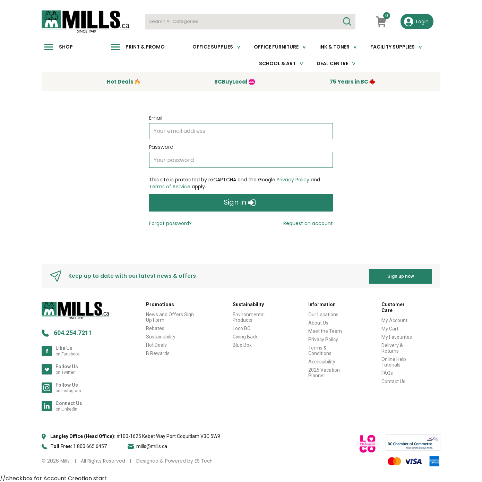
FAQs (387, 373)
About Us (318, 322)
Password (161, 147)
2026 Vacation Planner (324, 372)
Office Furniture (276, 46)
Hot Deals (156, 344)
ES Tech (204, 460)
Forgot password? (170, 223)
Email (155, 117)
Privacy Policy (293, 179)
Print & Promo (145, 46)
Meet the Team (325, 331)
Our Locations (323, 314)
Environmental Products (249, 316)
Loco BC (241, 328)
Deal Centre (332, 63)
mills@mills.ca (151, 446)
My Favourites (396, 336)
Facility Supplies (392, 46)
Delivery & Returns (392, 347)
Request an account (308, 223)
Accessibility (321, 361)
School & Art (277, 63)
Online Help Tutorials (393, 361)
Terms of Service (169, 186)
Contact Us (393, 381)
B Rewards (158, 353)
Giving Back (245, 336)
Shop (66, 46)
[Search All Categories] (250, 21)
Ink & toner (334, 46)
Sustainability (160, 336)
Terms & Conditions (320, 350)
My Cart (389, 328)
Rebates (155, 328)
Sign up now (400, 275)
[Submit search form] (346, 21)
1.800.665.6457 (90, 446)
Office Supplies (212, 46)
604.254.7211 (73, 332)
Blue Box (242, 344)
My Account (394, 320)
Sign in (239, 202)
